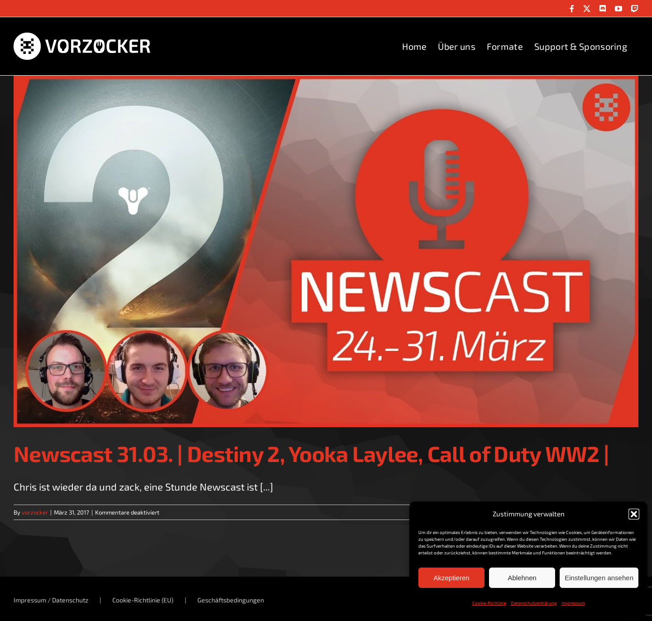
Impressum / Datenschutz (51, 600)
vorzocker (35, 512)
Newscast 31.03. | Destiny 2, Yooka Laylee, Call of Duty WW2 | (311, 453)
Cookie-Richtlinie (489, 603)
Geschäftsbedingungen (230, 600)
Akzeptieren (451, 578)
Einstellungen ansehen (599, 578)
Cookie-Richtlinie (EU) (142, 600)
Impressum (573, 603)
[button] (633, 514)
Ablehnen (522, 578)
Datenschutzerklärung (534, 603)
